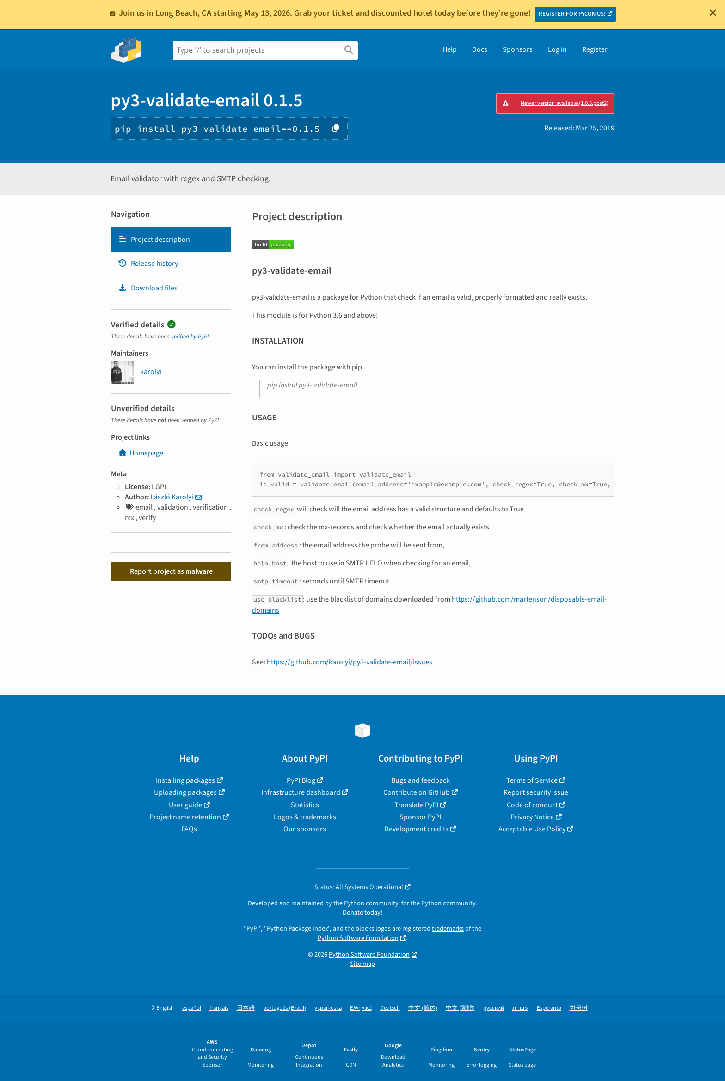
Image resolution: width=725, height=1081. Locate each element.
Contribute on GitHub (416, 792)
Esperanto (549, 1008)
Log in (557, 49)
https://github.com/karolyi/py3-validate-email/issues (349, 662)
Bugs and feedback (420, 780)
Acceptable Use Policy (531, 829)
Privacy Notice (532, 817)
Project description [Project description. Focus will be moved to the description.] (154, 239)
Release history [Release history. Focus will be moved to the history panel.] (148, 263)
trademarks (448, 929)
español (191, 1008)
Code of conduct (532, 805)
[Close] (713, 12)
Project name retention (185, 817)
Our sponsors (304, 829)
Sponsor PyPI (420, 817)
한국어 (579, 1008)
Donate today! (362, 912)
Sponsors (518, 49)
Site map (362, 964)
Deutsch (390, 1008)
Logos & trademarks (305, 817)
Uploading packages (185, 792)
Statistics (305, 805)
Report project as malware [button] (171, 571)
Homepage (140, 453)
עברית (520, 1008)
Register (595, 49)
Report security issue (536, 792)
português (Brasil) (284, 1008)
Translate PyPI (416, 805)
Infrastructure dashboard (300, 792)
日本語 (246, 1008)
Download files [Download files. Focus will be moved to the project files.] (148, 288)
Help (449, 49)
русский (493, 1008)
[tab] (171, 239)
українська (328, 1008)
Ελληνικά (361, 1008)
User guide (185, 805)
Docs (479, 49)
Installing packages (185, 780)
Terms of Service (532, 780)
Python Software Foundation (358, 938)
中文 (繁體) (460, 1008)
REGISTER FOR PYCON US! (572, 14)
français (218, 1008)
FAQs (189, 829)
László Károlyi (171, 497)
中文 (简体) (422, 1008)
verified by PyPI (190, 336)
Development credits (416, 829)
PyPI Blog (301, 780)
